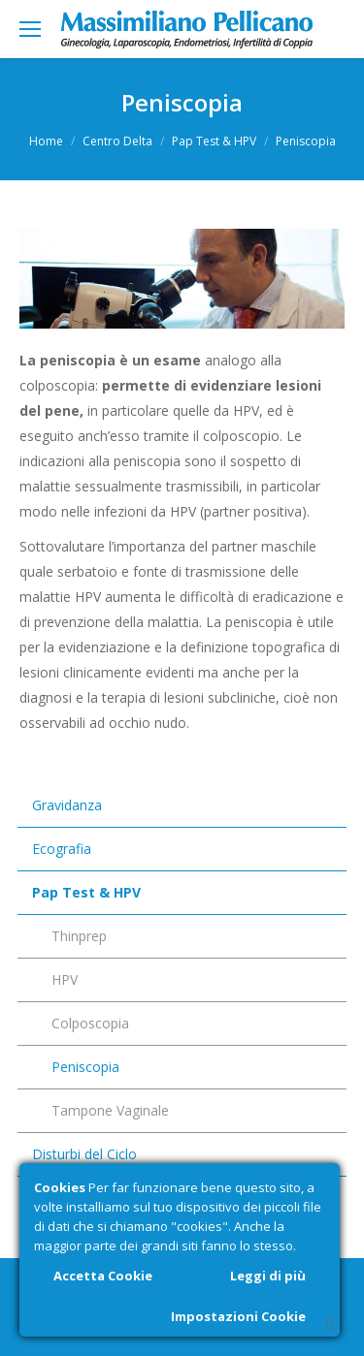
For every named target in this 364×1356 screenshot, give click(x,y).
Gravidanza (67, 805)
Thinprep (79, 936)
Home (46, 141)
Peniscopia (85, 1066)
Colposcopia (90, 1023)
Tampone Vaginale (110, 1110)
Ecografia (61, 848)
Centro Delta (117, 141)
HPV (64, 979)
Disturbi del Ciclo (84, 1154)
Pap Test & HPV (214, 141)
